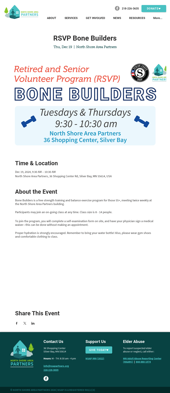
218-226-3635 (50, 370)
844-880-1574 (143, 361)
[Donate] (153, 8)
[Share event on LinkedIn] (33, 323)
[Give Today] (98, 350)
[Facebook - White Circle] (45, 378)
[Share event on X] (24, 323)
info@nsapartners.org (56, 366)
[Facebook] (117, 8)
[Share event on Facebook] (16, 323)
